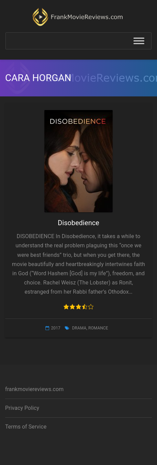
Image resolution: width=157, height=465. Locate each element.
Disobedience (78, 223)
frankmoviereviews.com (34, 389)
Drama (79, 328)
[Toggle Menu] (138, 41)
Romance (98, 328)
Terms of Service (25, 426)
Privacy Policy (22, 408)
